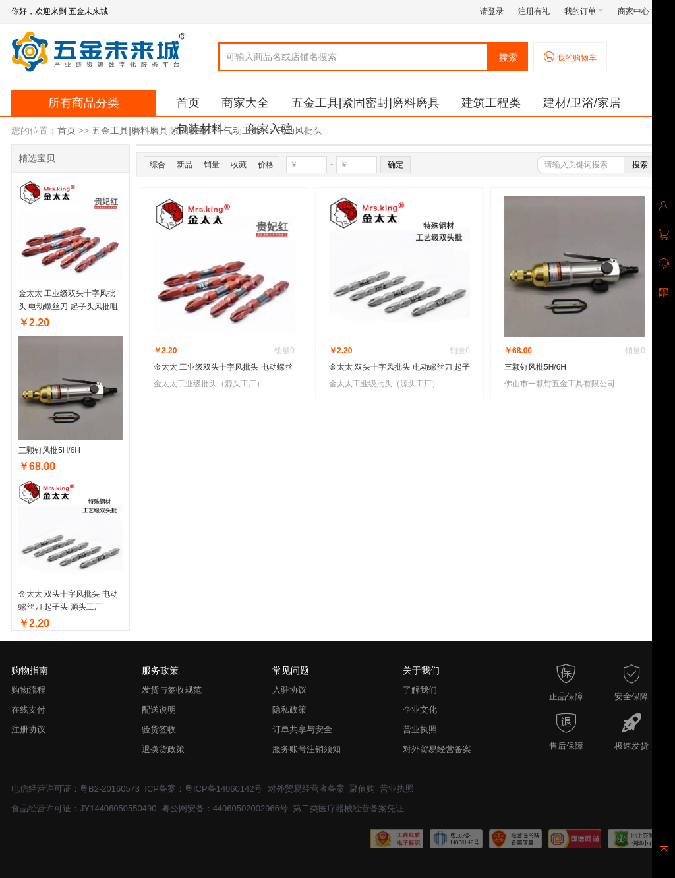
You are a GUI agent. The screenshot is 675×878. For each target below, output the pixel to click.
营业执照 (420, 729)
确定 (395, 164)
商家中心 (637, 11)
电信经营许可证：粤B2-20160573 (75, 789)
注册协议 (28, 729)
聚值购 (362, 789)
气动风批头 (299, 130)
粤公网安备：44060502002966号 (224, 808)
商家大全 (245, 102)
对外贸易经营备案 (437, 749)
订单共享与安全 (302, 729)
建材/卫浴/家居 (582, 102)
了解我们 (420, 690)
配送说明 (159, 710)
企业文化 (420, 710)
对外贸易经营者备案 (306, 789)
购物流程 (28, 690)
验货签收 (159, 729)
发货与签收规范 (172, 690)
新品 (184, 164)
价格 (266, 164)
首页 (188, 102)
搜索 (508, 57)
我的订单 (583, 11)
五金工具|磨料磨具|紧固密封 (149, 130)
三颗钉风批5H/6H (49, 450)
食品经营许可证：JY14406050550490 (83, 808)
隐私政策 (289, 710)
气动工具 (241, 130)
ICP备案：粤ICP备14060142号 (203, 789)
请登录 (492, 11)
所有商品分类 (83, 102)
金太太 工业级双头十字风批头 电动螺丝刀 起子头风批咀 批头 (68, 306)
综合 (157, 164)
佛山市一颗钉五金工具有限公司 (559, 383)
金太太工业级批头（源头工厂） (209, 383)
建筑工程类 (491, 102)
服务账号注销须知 (306, 749)
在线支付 (28, 710)
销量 (212, 164)
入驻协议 (289, 690)
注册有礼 (534, 11)
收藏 (239, 164)
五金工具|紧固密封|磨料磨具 (365, 102)
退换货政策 (163, 749)
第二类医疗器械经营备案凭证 (348, 808)
